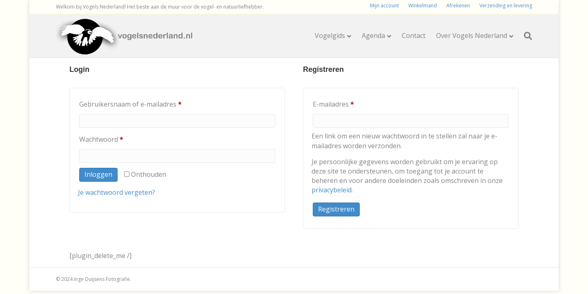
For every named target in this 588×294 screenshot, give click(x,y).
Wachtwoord (112, 138)
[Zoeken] (525, 36)
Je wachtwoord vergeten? (116, 192)
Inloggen (98, 174)
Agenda (373, 35)
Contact (413, 35)
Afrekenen (458, 5)
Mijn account (384, 5)
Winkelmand (422, 5)
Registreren (336, 209)
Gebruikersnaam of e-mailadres (141, 103)
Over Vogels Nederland (471, 35)
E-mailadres (344, 103)
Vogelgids (330, 35)
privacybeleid (332, 189)
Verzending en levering (505, 5)
